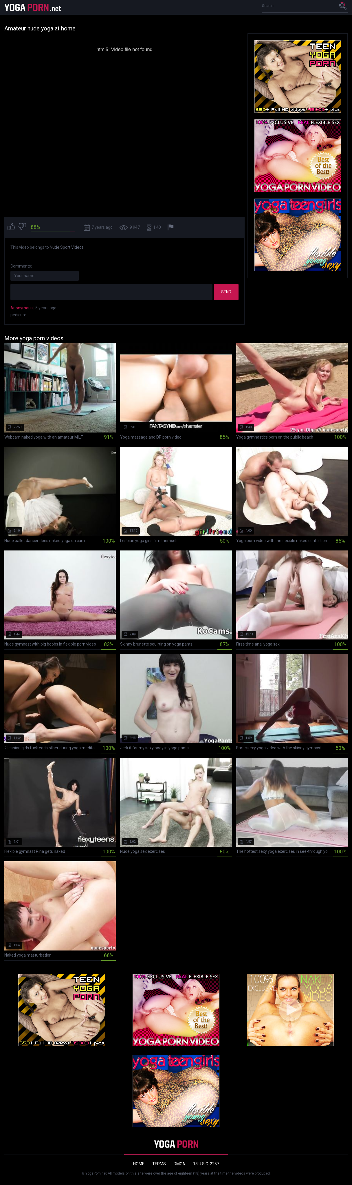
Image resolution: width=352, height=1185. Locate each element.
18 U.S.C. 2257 (206, 1164)
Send (226, 292)
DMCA (179, 1164)
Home (138, 1164)
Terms (159, 1164)
